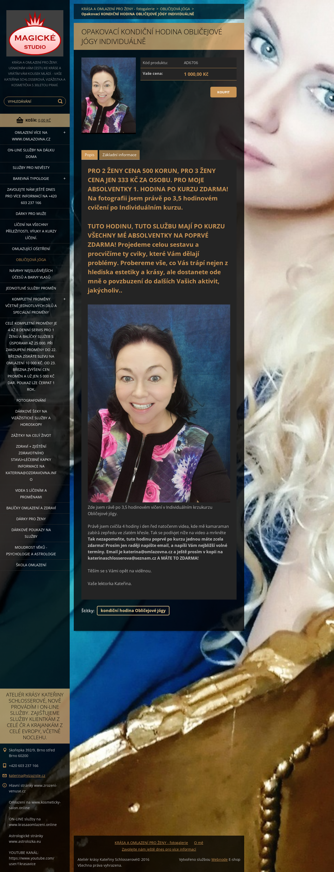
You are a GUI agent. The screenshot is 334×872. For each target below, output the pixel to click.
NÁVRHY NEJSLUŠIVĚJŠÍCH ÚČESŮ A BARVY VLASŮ (31, 274)
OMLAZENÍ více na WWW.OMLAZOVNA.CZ (31, 135)
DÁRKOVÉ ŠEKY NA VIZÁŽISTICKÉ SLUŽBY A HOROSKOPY (31, 418)
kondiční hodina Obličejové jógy (133, 610)
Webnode (219, 859)
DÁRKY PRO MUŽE (31, 213)
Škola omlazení (31, 564)
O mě (198, 842)
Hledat (61, 101)
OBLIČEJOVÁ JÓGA (31, 259)
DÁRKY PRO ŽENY (31, 518)
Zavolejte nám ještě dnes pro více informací (159, 849)
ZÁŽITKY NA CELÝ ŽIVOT (31, 435)
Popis (89, 154)
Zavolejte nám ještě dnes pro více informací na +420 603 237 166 (31, 196)
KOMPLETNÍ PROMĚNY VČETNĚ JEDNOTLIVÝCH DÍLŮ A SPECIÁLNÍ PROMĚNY (31, 306)
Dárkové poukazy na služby (31, 533)
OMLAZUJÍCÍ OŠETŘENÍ (31, 248)
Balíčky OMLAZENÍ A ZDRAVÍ (31, 507)
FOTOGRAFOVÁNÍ (31, 400)
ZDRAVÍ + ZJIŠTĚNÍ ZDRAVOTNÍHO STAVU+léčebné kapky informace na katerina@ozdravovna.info (31, 463)
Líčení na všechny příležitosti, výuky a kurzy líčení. (31, 231)
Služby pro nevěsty (31, 167)
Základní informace (119, 154)
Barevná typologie (31, 178)
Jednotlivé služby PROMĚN (31, 288)
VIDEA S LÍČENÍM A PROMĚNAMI (31, 493)
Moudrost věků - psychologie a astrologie (31, 550)
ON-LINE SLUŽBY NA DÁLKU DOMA (31, 153)
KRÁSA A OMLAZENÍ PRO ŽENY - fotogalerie (118, 8)
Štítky (87, 611)
